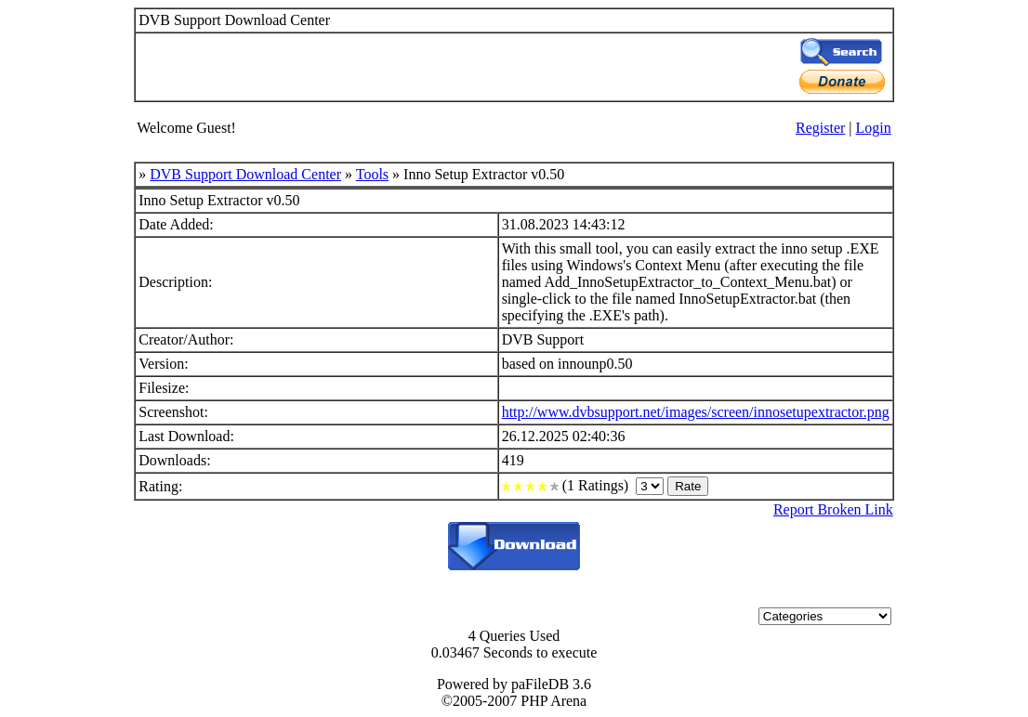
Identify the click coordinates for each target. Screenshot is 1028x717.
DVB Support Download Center (245, 174)
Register (820, 128)
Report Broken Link (833, 509)
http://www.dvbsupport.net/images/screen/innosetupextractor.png (696, 412)
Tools (372, 174)
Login (873, 128)
